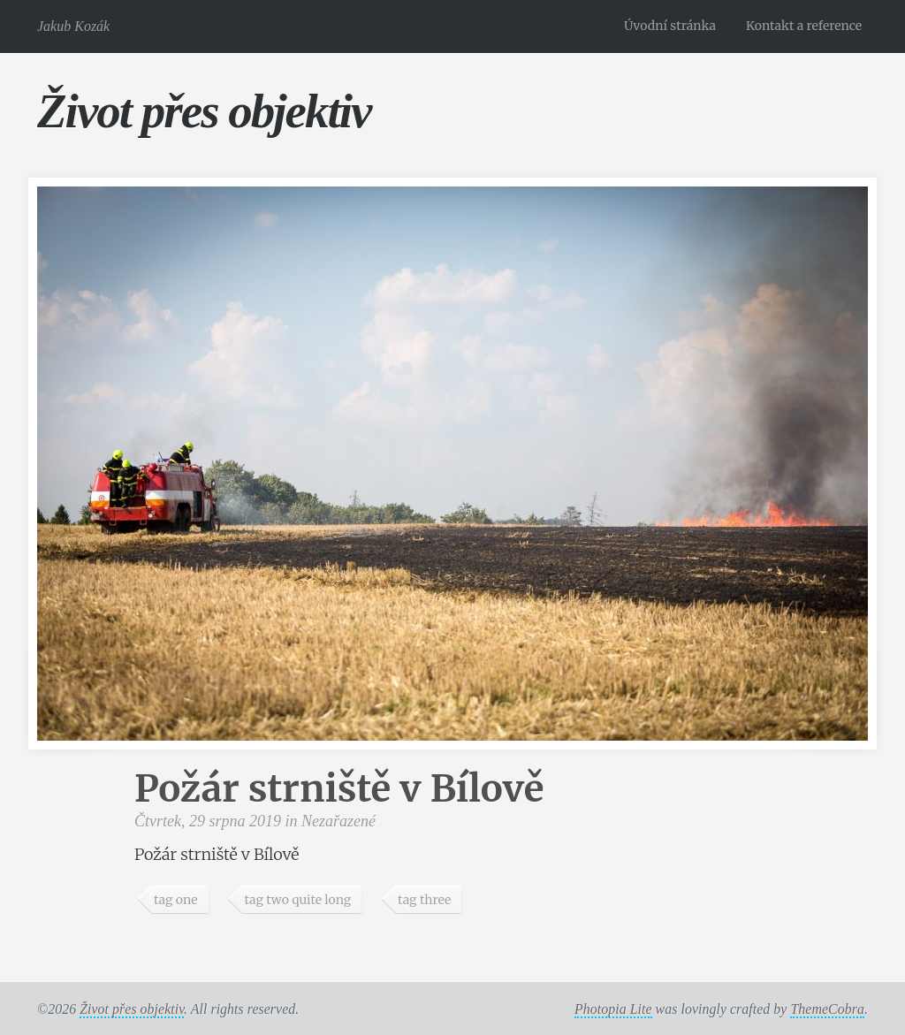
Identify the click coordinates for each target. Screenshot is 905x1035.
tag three (424, 900)
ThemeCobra (827, 1008)
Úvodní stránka (670, 26)
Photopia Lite (613, 1008)
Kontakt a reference (804, 26)
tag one (176, 900)
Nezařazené (338, 821)
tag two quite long (297, 900)
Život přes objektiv (203, 111)
